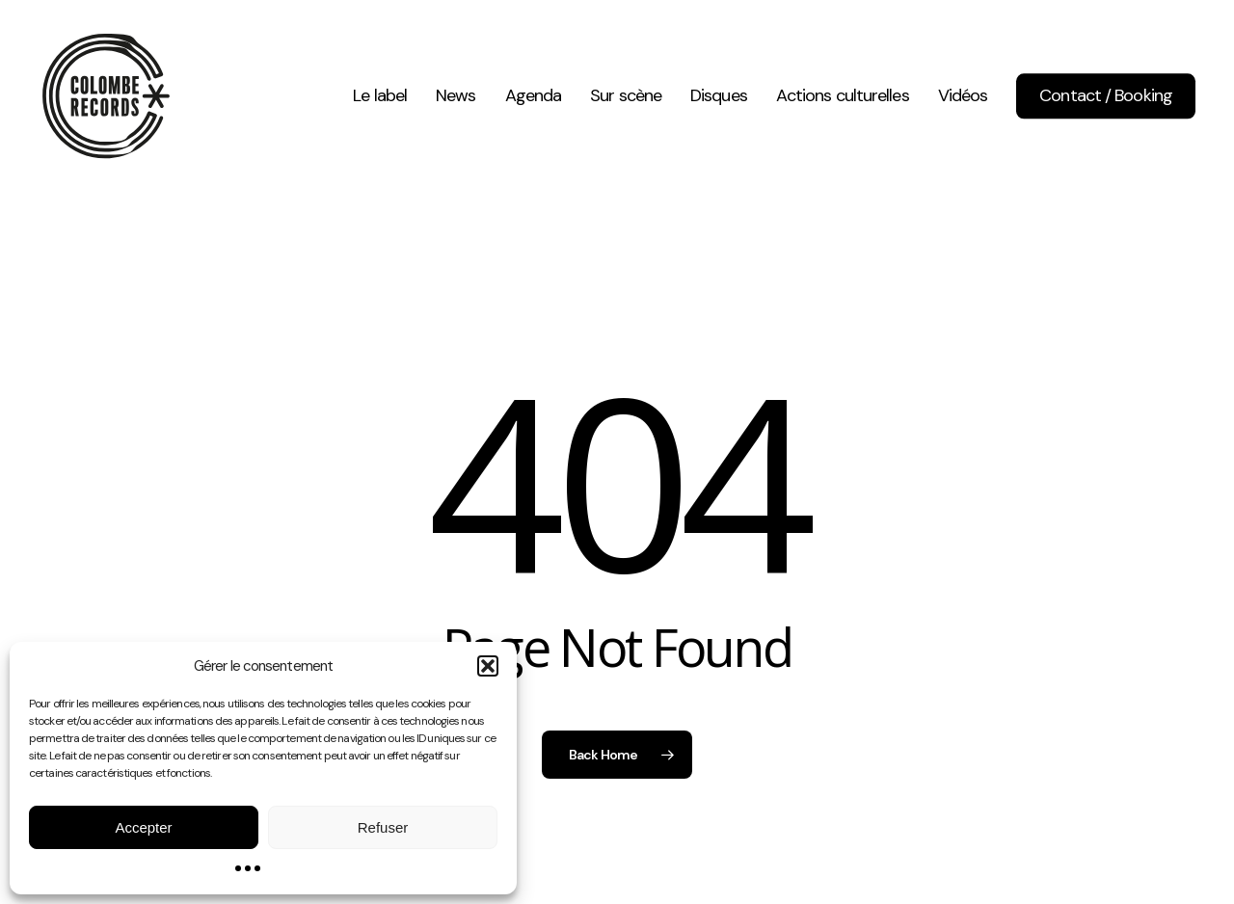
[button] (487, 666)
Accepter (143, 827)
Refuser (383, 827)
